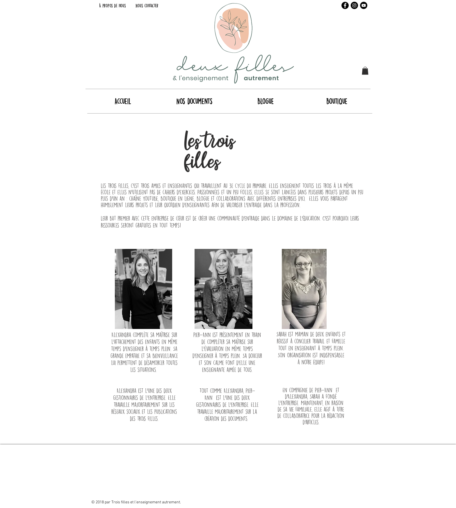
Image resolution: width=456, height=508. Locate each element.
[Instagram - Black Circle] (354, 5)
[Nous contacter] (147, 6)
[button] (365, 71)
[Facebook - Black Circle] (345, 5)
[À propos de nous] (112, 6)
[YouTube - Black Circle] (363, 5)
